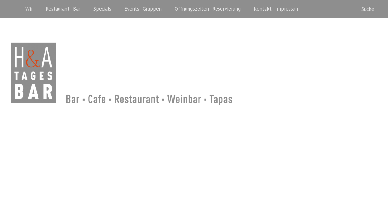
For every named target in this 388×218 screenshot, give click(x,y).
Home (15, 9)
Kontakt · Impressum (276, 8)
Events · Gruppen (143, 8)
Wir (29, 8)
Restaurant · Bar (63, 8)
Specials (102, 8)
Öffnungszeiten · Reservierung (208, 8)
